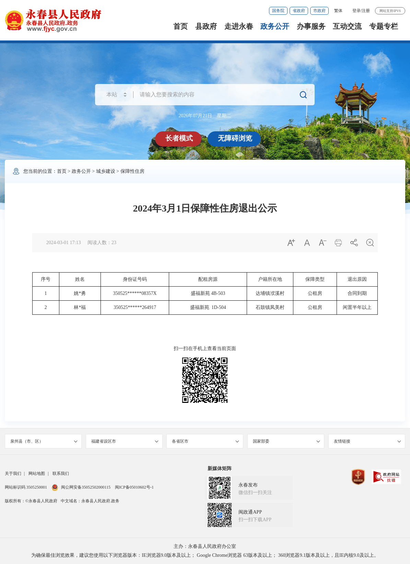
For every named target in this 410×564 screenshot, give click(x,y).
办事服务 (311, 26)
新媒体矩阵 (220, 468)
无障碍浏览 (235, 138)
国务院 (278, 10)
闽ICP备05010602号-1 (134, 487)
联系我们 (60, 473)
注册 (366, 10)
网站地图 (36, 473)
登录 (356, 10)
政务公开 (274, 26)
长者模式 (179, 138)
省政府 (299, 10)
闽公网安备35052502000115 (80, 487)
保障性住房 (132, 171)
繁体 (338, 10)
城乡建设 (105, 171)
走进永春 (238, 26)
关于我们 (13, 473)
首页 (180, 26)
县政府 (206, 26)
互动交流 (347, 26)
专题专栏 (383, 26)
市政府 (319, 10)
